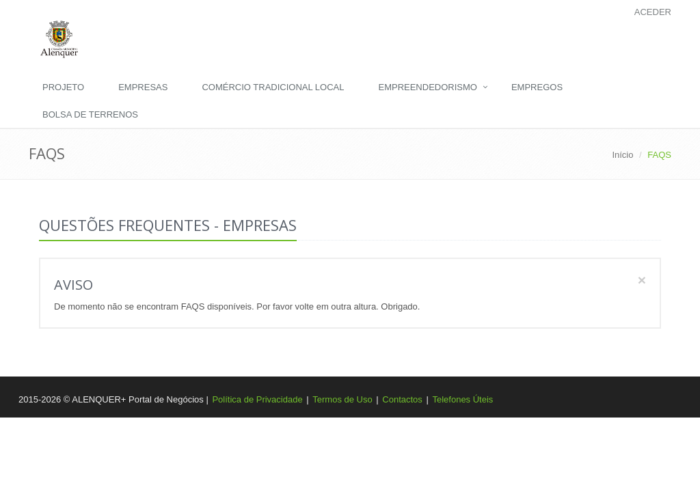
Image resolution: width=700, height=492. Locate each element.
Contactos (402, 399)
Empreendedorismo (427, 87)
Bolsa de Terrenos (90, 114)
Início (622, 155)
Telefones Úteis (462, 399)
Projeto (63, 87)
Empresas (142, 87)
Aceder (652, 12)
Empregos (537, 87)
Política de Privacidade (257, 399)
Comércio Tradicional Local (273, 87)
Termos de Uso (342, 399)
